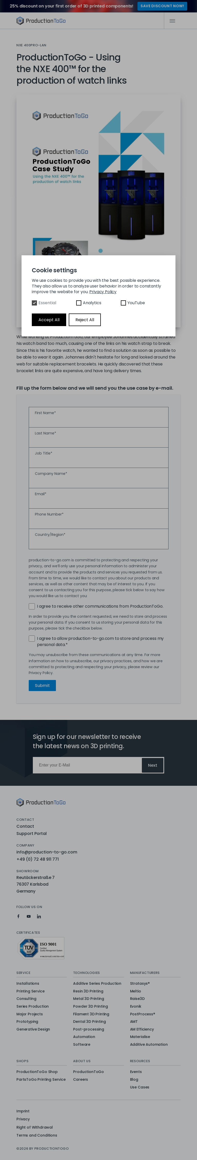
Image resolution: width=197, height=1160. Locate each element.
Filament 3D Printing (91, 1014)
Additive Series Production (97, 983)
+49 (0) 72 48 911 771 (37, 859)
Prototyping (27, 1021)
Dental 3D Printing (89, 1021)
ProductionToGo (88, 1072)
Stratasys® (140, 983)
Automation (84, 1037)
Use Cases (140, 1087)
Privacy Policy (102, 292)
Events (136, 1072)
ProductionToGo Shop (37, 1072)
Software (81, 1044)
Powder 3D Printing (90, 1006)
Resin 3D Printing (88, 991)
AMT (134, 1021)
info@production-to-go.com (46, 852)
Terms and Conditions (36, 1135)
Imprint (22, 1111)
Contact (25, 826)
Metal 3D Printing (88, 999)
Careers (80, 1079)
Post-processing (88, 1029)
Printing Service (30, 991)
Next (152, 765)
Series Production (32, 1006)
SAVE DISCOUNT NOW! (162, 5)
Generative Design (33, 1029)
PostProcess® (142, 1014)
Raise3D (137, 999)
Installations (27, 983)
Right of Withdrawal (34, 1127)
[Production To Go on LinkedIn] (39, 916)
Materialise (140, 1037)
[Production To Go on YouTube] (29, 916)
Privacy (23, 1119)
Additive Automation (149, 1044)
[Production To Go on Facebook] (18, 916)
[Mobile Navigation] (172, 21)
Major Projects (29, 1014)
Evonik (135, 1006)
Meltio (135, 991)
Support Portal (31, 833)
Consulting (26, 999)
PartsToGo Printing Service (41, 1079)
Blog (134, 1079)
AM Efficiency (142, 1029)
